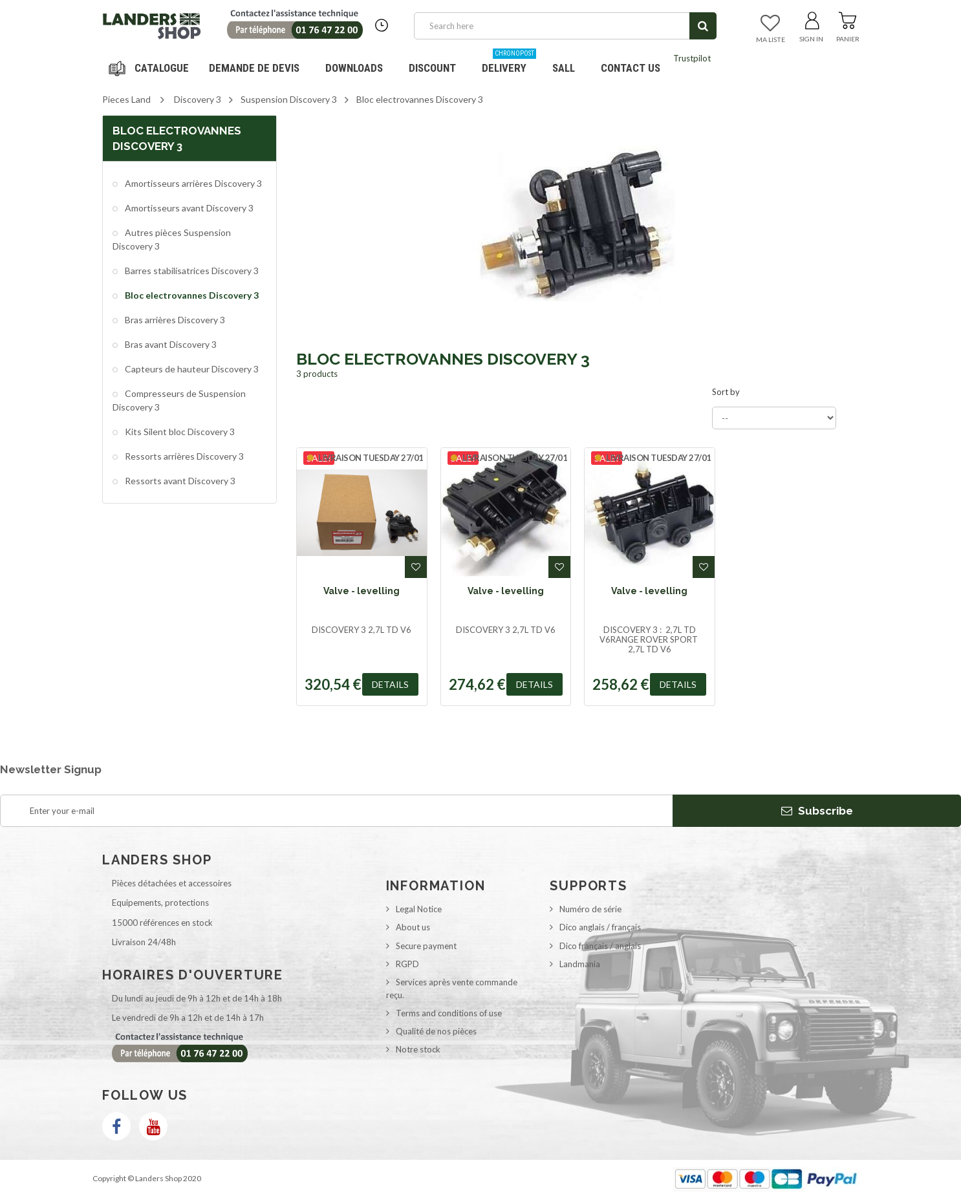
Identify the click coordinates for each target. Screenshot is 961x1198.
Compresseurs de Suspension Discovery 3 (179, 400)
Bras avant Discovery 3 (170, 344)
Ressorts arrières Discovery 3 (183, 456)
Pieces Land (126, 99)
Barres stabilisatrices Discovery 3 (191, 270)
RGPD (407, 964)
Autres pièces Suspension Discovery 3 (172, 239)
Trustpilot (692, 58)
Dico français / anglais (600, 946)
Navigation (150, 68)
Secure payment (426, 946)
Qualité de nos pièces (436, 1031)
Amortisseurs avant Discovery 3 (188, 207)
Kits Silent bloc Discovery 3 (179, 431)
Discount (437, 63)
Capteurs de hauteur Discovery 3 (191, 368)
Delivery (509, 63)
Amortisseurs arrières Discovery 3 (192, 183)
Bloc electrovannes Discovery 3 (191, 295)
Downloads (354, 67)
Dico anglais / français (600, 927)
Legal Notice (419, 909)
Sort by (726, 392)
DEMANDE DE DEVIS (254, 67)
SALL (563, 67)
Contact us (630, 67)
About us (413, 927)
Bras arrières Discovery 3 (174, 319)
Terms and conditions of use (449, 1013)
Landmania (579, 964)
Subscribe (817, 810)
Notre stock (418, 1049)
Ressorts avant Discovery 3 (179, 480)
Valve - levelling (361, 591)
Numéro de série (590, 909)
